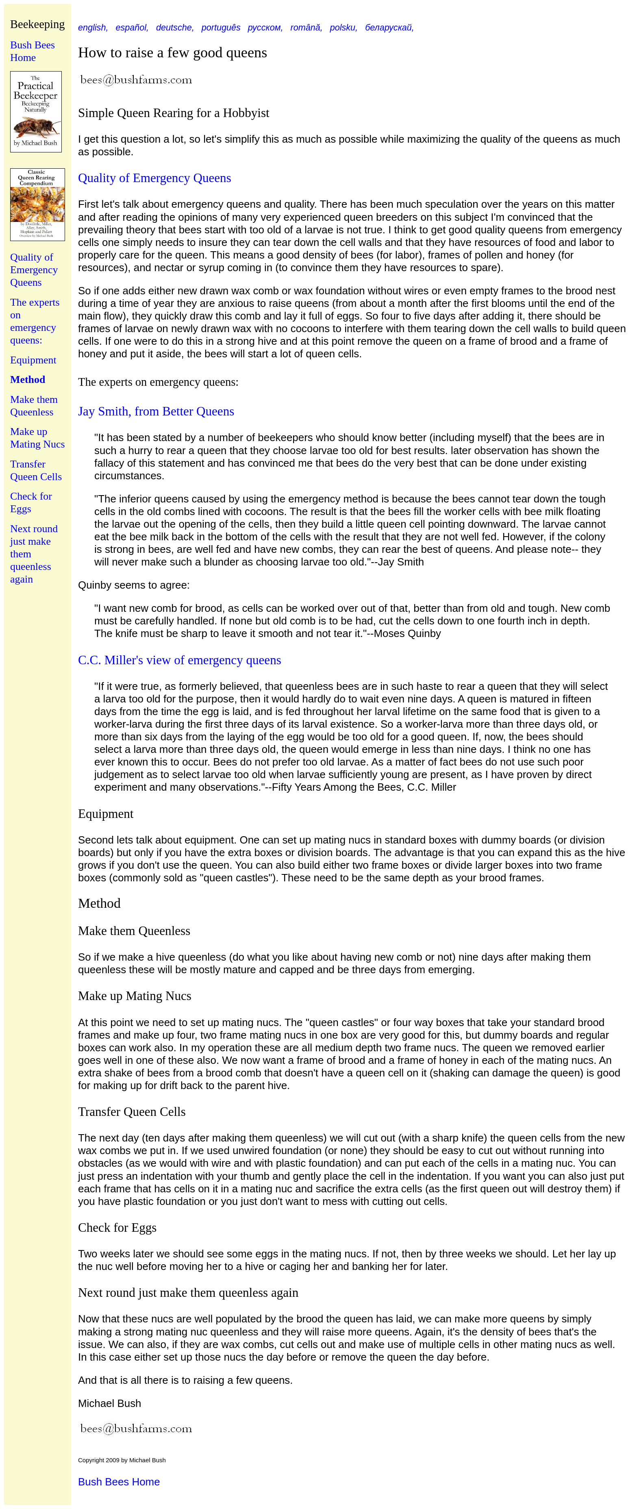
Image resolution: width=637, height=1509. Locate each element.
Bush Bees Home (119, 1481)
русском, (265, 27)
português (221, 27)
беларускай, (389, 27)
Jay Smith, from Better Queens (156, 411)
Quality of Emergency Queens (34, 269)
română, (306, 27)
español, (132, 27)
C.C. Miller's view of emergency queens (179, 660)
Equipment (33, 360)
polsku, (344, 27)
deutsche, (175, 27)
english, (93, 27)
